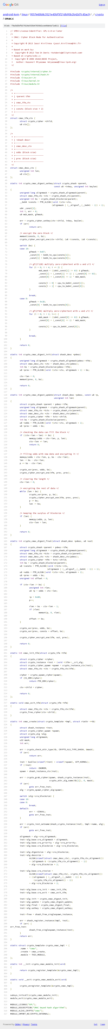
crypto (99, 14)
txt (95, 1024)
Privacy (25, 1024)
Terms (34, 1024)
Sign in (102, 4)
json (102, 1024)
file (63, 25)
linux (25, 14)
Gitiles (18, 1024)
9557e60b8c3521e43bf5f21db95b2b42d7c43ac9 (60, 14)
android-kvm (11, 14)
